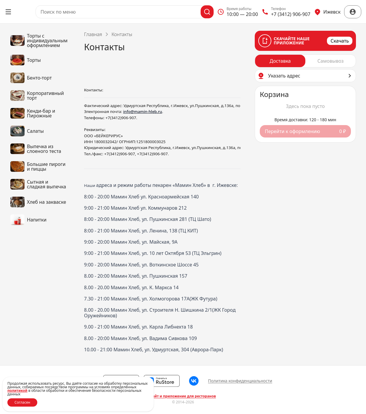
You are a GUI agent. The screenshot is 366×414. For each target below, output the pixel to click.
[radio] (280, 61)
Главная (93, 34)
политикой (17, 390)
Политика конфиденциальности (240, 381)
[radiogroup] (305, 60)
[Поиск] (207, 11)
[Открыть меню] (8, 11)
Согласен (22, 402)
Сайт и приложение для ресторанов (183, 396)
